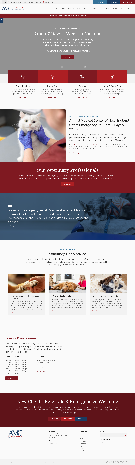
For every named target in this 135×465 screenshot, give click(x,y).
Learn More (22, 97)
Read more (13, 312)
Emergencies (127, 2)
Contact (126, 9)
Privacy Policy (11, 462)
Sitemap (44, 462)
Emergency (71, 9)
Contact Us (67, 57)
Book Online (100, 2)
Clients (100, 9)
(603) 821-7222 (48, 2)
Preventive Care (23, 86)
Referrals (114, 2)
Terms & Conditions (22, 462)
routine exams (100, 145)
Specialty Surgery (82, 9)
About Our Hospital (75, 153)
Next (73, 67)
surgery (91, 145)
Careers (107, 9)
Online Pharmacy (117, 9)
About (56, 9)
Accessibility (32, 462)
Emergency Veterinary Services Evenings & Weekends (66, 15)
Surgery (82, 86)
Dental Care (53, 86)
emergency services (79, 145)
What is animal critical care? (63, 296)
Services (63, 9)
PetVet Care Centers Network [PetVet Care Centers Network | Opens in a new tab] (119, 463)
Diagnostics (92, 9)
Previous (62, 67)
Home (81, 434)
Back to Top (51, 462)
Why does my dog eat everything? (106, 296)
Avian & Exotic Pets (112, 86)
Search (38, 462)
